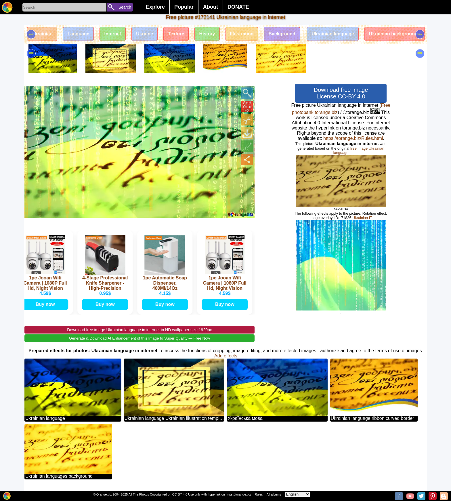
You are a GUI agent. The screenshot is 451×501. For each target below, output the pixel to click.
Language (78, 33)
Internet (112, 33)
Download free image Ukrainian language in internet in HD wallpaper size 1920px (139, 329)
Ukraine (144, 33)
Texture (176, 33)
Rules (259, 494)
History (207, 33)
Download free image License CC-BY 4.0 (341, 93)
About (210, 7)
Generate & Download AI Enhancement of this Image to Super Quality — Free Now (139, 338)
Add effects (225, 355)
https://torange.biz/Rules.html (353, 138)
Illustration (242, 33)
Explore (155, 7)
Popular (184, 7)
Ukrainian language (333, 33)
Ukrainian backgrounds (394, 33)
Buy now (46, 304)
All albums (274, 494)
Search (125, 7)
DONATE (238, 7)
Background (281, 33)
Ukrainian (42, 33)
